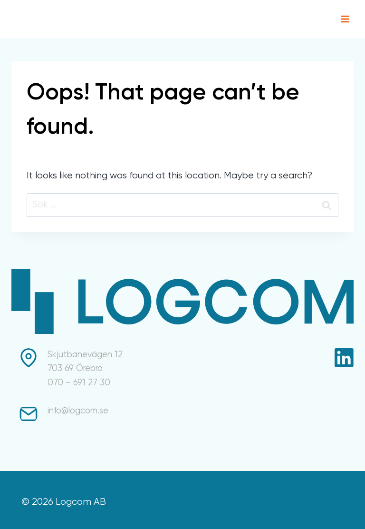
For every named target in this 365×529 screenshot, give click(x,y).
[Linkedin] (344, 357)
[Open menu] (345, 18)
